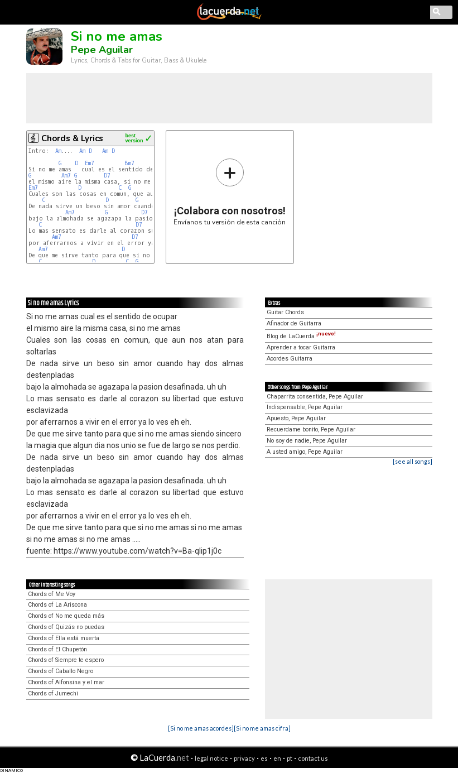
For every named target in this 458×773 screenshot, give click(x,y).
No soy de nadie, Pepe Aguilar (307, 440)
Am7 (66, 175)
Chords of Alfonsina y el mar (66, 682)
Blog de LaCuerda (301, 336)
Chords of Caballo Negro (60, 671)
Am (58, 151)
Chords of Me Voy (51, 594)
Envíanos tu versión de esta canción (229, 192)
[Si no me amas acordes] (201, 728)
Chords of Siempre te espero (66, 660)
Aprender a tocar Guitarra (301, 347)
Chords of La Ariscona (57, 604)
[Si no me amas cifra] (262, 728)
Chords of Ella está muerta (63, 638)
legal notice (211, 758)
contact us (313, 758)
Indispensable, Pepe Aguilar (305, 407)
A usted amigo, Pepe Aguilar (305, 451)
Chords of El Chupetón (57, 649)
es (264, 758)
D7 (107, 175)
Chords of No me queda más (66, 616)
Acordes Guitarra (289, 358)
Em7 (89, 163)
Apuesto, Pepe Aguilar (296, 418)
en (277, 758)
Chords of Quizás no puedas (66, 627)
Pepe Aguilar (102, 49)
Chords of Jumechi (53, 693)
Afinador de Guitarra (294, 323)
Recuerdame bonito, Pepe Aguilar (311, 429)
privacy (244, 758)
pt (289, 758)
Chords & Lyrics (72, 138)
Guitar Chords (285, 312)
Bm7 (129, 163)
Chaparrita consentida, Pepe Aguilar (315, 396)
